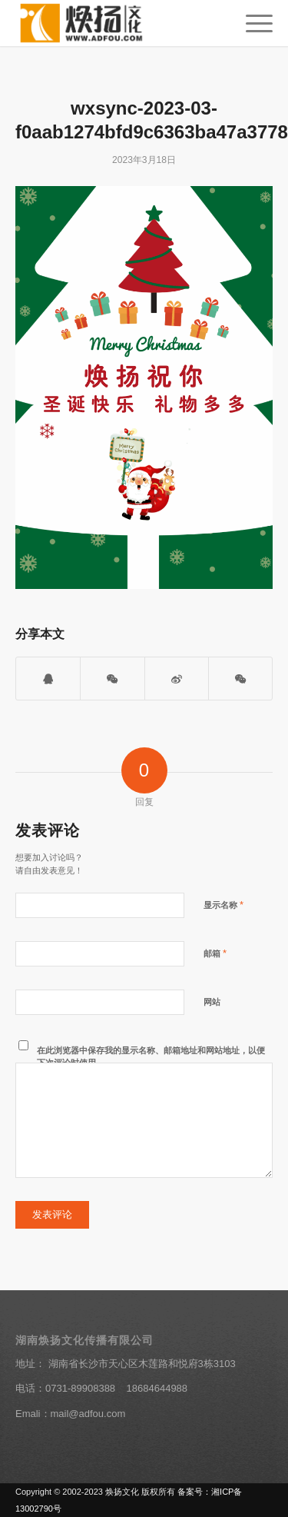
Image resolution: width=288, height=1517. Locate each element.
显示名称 (223, 904)
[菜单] (251, 23)
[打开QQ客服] (48, 678)
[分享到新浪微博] (176, 678)
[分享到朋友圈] (240, 678)
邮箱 (215, 953)
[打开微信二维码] (112, 678)
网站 (212, 1001)
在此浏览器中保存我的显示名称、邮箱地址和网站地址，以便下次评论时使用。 (151, 1057)
